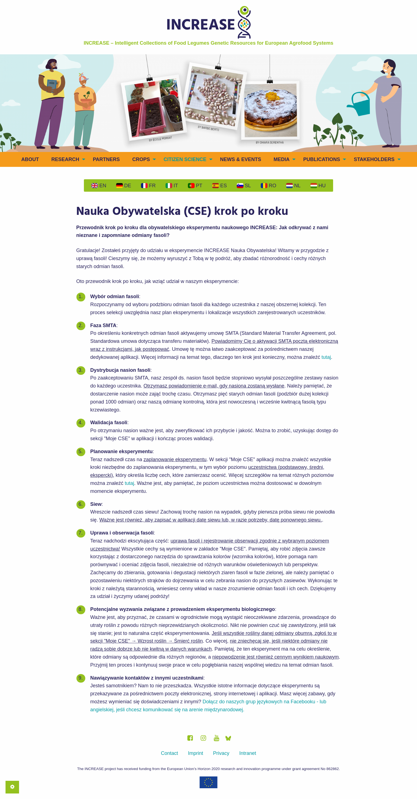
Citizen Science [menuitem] (185, 159)
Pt (195, 185)
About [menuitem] (30, 159)
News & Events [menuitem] (240, 159)
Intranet (247, 753)
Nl (293, 185)
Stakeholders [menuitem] (374, 159)
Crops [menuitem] (141, 159)
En (98, 185)
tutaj (326, 357)
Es (219, 185)
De (123, 185)
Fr (148, 185)
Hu (318, 185)
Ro (268, 185)
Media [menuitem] (281, 159)
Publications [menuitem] (321, 159)
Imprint (195, 753)
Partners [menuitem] (106, 159)
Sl (244, 185)
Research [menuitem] (65, 159)
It (172, 185)
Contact (169, 753)
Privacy (221, 753)
